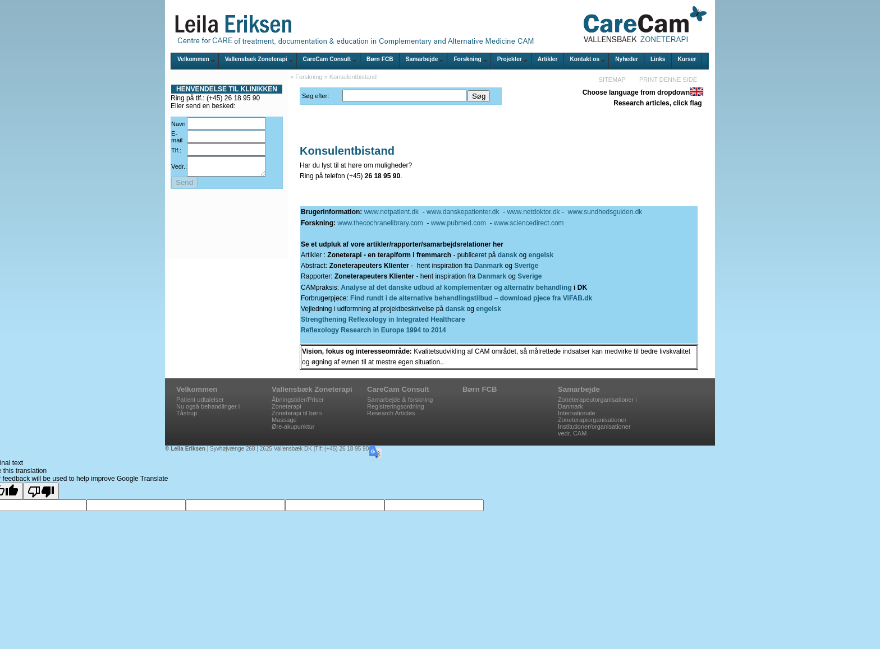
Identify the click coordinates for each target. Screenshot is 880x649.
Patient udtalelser (200, 399)
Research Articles (391, 413)
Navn (178, 123)
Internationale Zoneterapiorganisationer (592, 416)
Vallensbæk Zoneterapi (256, 59)
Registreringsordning (395, 406)
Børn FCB (379, 59)
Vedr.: (179, 168)
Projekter (509, 59)
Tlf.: (176, 150)
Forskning (467, 59)
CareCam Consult (327, 59)
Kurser (687, 59)
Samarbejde (422, 59)
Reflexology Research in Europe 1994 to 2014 (373, 330)
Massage (284, 419)
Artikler (548, 59)
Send (184, 186)
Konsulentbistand (353, 76)
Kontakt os (584, 59)
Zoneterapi (286, 406)
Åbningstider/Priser (298, 399)
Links (658, 59)
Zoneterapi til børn (297, 413)
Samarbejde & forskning (400, 399)
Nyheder (626, 59)
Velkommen (193, 59)
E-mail (176, 136)
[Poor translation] (41, 491)
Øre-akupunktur (293, 426)
